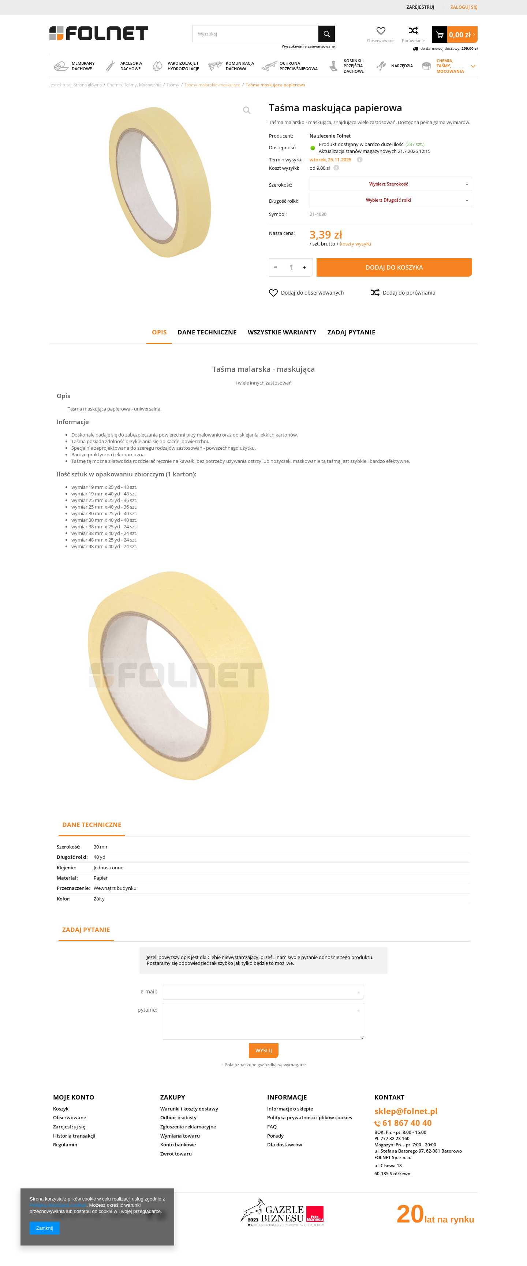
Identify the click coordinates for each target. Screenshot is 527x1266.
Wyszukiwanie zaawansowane (308, 46)
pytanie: (147, 1009)
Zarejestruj (421, 7)
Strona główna (88, 84)
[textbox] (263, 34)
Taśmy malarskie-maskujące (212, 84)
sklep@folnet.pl (406, 1111)
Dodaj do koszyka (394, 267)
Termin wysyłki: (285, 160)
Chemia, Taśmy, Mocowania (134, 84)
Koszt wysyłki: (284, 168)
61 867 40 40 (407, 1123)
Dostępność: (282, 147)
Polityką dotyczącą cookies (58, 1205)
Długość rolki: (283, 201)
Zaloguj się (464, 7)
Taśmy (173, 84)
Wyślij (263, 1050)
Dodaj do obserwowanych (306, 293)
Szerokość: (280, 184)
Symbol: (278, 214)
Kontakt (389, 1097)
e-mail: (149, 991)
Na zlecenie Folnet (330, 136)
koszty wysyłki (355, 243)
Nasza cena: (282, 233)
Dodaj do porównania (403, 293)
